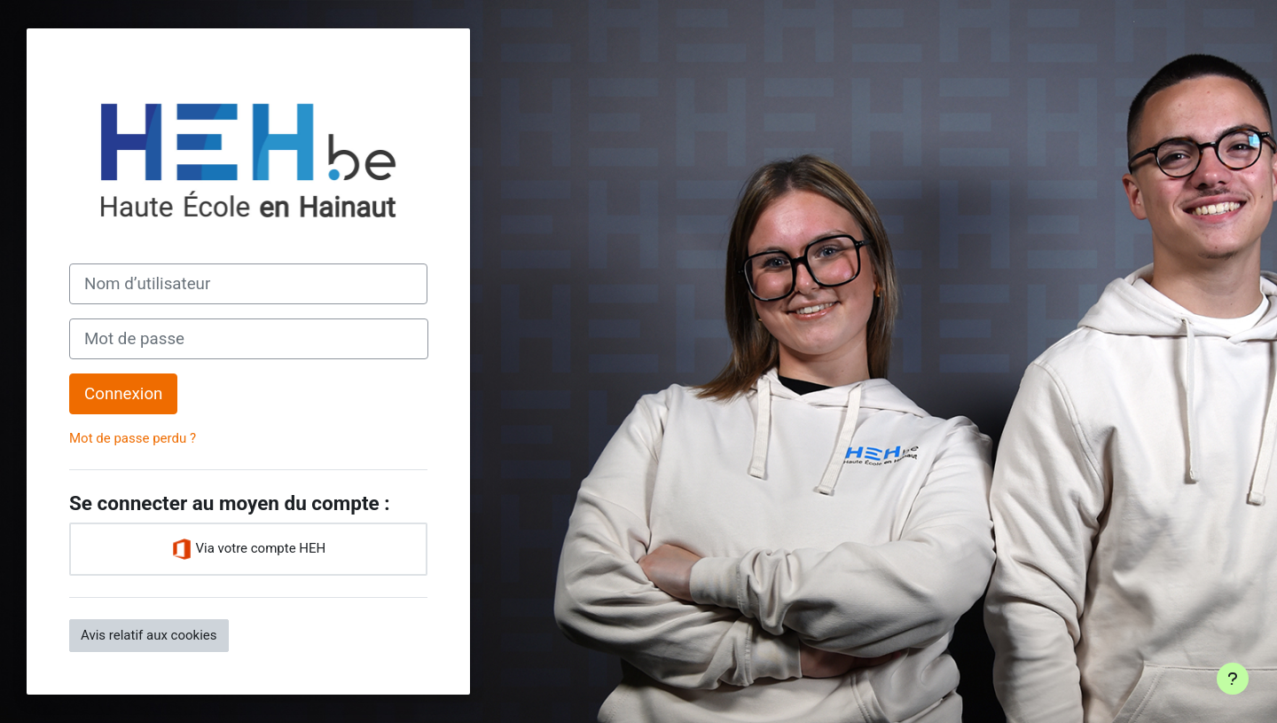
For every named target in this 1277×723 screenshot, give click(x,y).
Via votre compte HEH (248, 549)
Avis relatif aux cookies (149, 635)
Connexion (123, 394)
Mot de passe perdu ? (132, 438)
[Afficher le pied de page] (1233, 679)
